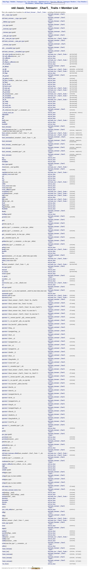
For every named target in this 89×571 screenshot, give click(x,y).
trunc (3, 525)
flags (3, 205)
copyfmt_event (6, 174)
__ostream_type (6, 44)
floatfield (4, 208)
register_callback (7, 464)
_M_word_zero (6, 107)
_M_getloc (5, 78)
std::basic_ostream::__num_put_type (13, 41)
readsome (5, 461)
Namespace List (21, 1)
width (3, 538)
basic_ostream (6, 151)
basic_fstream (6, 127)
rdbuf (3, 450)
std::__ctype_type (7, 15)
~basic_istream (6, 557)
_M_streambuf (6, 95)
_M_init (4, 82)
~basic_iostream (7, 554)
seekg (3, 472)
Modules (12, 1)
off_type (4, 287)
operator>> (5, 369)
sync (3, 507)
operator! (5, 297)
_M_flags (4, 73)
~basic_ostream (6, 561)
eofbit (3, 184)
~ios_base (5, 564)
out (3, 428)
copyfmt (4, 172)
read (3, 458)
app (3, 116)
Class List (53, 1)
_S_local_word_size (8, 112)
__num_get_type (7, 35)
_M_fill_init (5, 71)
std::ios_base (51, 56)
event (3, 187)
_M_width (5, 101)
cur (3, 176)
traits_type (5, 523)
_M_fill (4, 69)
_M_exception (6, 64)
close (3, 169)
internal (4, 269)
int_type (4, 267)
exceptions (5, 191)
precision (4, 437)
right (3, 466)
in (2, 262)
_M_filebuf (5, 66)
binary (4, 159)
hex (3, 253)
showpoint (5, 500)
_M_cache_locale (7, 54)
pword (4, 448)
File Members (29, 3)
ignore (4, 256)
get (3, 220)
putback (4, 445)
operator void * (6, 295)
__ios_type (5, 25)
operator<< (5, 300)
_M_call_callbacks (7, 56)
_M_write (5, 110)
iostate (4, 273)
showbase (5, 498)
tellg (3, 512)
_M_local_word (6, 86)
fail (3, 195)
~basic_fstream (6, 548)
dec (3, 178)
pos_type (4, 434)
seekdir (4, 470)
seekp (3, 479)
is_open (4, 276)
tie (2, 518)
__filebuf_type (6, 22)
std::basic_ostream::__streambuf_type (13, 51)
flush (3, 211)
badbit (4, 122)
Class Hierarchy (32, 1)
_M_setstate (5, 94)
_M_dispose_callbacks (8, 62)
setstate (4, 496)
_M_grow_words (7, 80)
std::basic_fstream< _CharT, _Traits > (35, 12)
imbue (4, 258)
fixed (3, 203)
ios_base (4, 271)
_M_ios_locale (6, 84)
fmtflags (4, 214)
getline (4, 241)
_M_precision (6, 92)
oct (3, 284)
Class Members (82, 1)
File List (59, 1)
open (3, 291)
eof (3, 182)
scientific (4, 468)
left (3, 281)
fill (3, 199)
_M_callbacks (6, 58)
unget (3, 528)
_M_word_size (6, 105)
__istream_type (6, 32)
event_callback (6, 189)
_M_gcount (5, 76)
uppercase (5, 535)
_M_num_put (6, 90)
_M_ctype (5, 60)
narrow (4, 282)
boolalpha (5, 161)
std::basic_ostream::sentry (10, 490)
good (3, 249)
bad (3, 120)
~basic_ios (5, 551)
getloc (3, 247)
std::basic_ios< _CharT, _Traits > (58, 38)
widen (4, 537)
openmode (5, 293)
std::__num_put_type (8, 38)
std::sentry (5, 486)
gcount (4, 217)
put (3, 441)
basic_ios (4, 133)
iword (3, 279)
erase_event (5, 186)
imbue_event (6, 260)
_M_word (5, 103)
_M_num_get (6, 88)
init (3, 264)
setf (3, 492)
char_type (5, 164)
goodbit (4, 251)
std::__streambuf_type (8, 48)
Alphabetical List (43, 1)
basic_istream (6, 144)
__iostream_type (7, 29)
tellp (3, 515)
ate (3, 118)
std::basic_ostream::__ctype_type (12, 18)
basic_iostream (6, 137)
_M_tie (4, 99)
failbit (4, 197)
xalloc (3, 546)
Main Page (6, 1)
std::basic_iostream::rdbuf (10, 453)
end (3, 180)
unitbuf (4, 531)
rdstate (4, 455)
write (3, 543)
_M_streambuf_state (8, 97)
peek (3, 431)
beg (3, 157)
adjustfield (5, 114)
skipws (4, 504)
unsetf (4, 533)
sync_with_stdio (6, 509)
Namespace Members (69, 1)
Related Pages (39, 3)
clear (3, 167)
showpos (4, 502)
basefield (4, 124)
